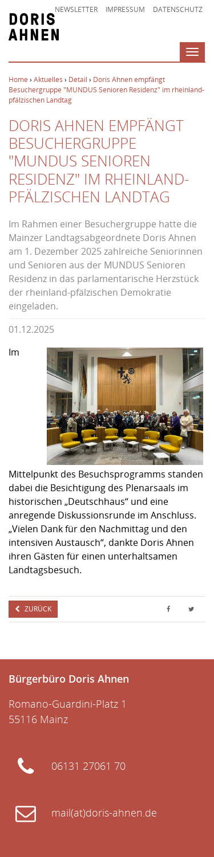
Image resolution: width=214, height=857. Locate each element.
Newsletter (76, 9)
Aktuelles (48, 79)
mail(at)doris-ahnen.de (104, 812)
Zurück (37, 609)
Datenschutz (178, 9)
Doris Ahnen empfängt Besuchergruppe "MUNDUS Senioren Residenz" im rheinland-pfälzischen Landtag (106, 90)
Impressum (125, 9)
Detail (77, 79)
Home (18, 79)
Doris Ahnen (34, 26)
